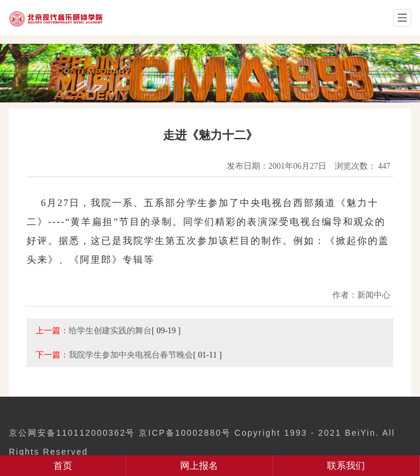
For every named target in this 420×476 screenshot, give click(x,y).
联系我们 (346, 466)
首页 (62, 466)
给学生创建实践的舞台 (110, 330)
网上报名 (199, 466)
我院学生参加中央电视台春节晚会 (131, 354)
